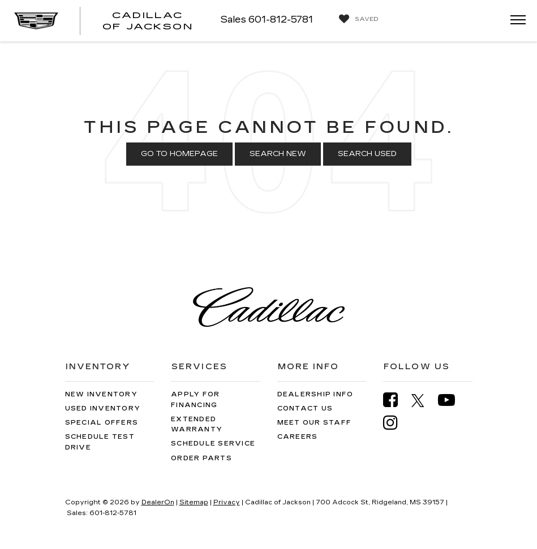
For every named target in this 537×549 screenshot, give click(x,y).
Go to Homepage (179, 153)
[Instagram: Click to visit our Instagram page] (396, 423)
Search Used (367, 153)
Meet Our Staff (314, 422)
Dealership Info (315, 394)
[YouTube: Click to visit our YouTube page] (452, 400)
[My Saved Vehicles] (356, 19)
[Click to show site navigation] (514, 20)
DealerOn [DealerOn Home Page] (157, 502)
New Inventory (101, 394)
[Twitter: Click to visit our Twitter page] (423, 400)
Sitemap (193, 502)
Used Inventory (103, 408)
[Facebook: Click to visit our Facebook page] (396, 400)
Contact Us (305, 408)
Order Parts (201, 458)
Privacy (226, 502)
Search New (278, 153)
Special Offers (102, 422)
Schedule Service (213, 443)
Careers (297, 436)
